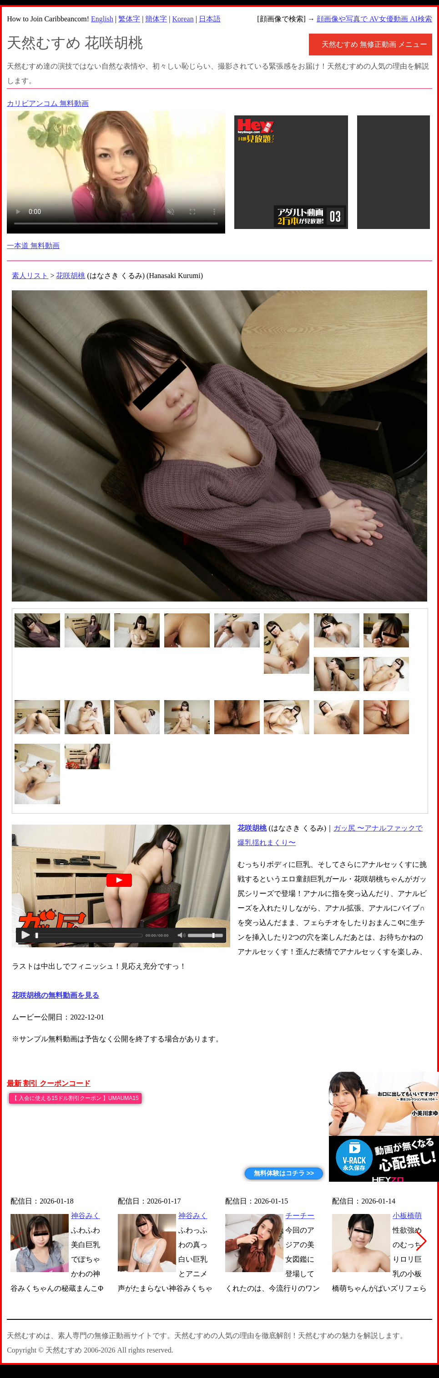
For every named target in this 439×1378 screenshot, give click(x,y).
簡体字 (156, 19)
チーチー (299, 1215)
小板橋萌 (407, 1215)
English (102, 19)
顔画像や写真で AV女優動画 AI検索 (374, 19)
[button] (421, 1241)
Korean (183, 19)
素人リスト (30, 275)
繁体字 (129, 19)
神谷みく (85, 1215)
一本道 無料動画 (33, 245)
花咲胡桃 (70, 275)
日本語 (210, 19)
